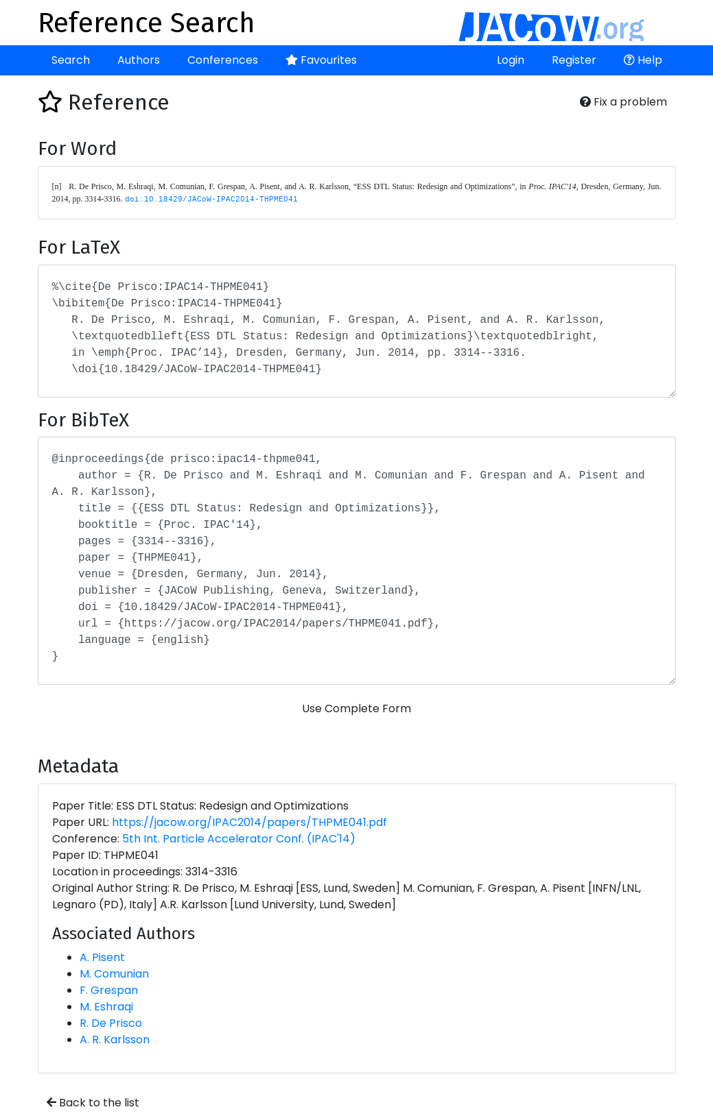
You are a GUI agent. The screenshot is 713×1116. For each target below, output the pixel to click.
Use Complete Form (356, 708)
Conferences (222, 60)
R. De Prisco (111, 1023)
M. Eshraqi (106, 1007)
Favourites (321, 60)
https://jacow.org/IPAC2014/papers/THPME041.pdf (249, 822)
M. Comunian (114, 974)
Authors (138, 60)
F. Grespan (109, 990)
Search (70, 60)
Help (643, 60)
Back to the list (93, 1103)
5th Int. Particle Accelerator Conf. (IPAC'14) (238, 839)
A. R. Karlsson (115, 1039)
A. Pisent (102, 957)
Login (510, 60)
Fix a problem (623, 102)
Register (574, 60)
